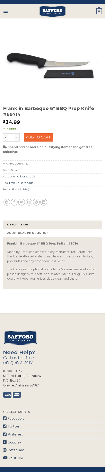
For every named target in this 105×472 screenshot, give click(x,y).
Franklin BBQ (20, 189)
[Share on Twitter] (21, 202)
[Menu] (5, 11)
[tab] (52, 225)
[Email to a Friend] (29, 202)
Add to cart (38, 137)
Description (17, 224)
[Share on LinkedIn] (43, 202)
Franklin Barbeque (21, 182)
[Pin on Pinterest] (36, 202)
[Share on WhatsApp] (6, 202)
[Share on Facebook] (14, 202)
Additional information (28, 232)
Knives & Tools (26, 176)
